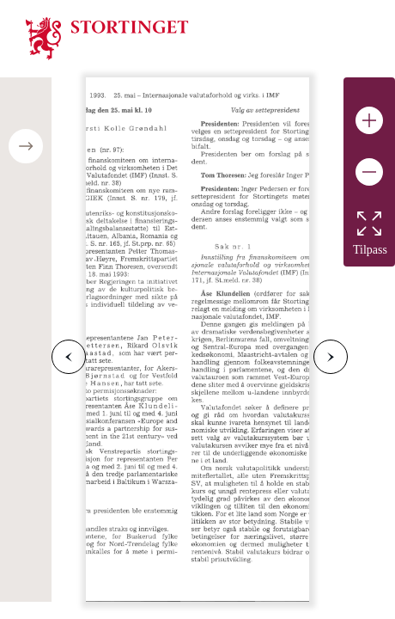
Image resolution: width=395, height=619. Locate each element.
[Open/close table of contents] (26, 146)
